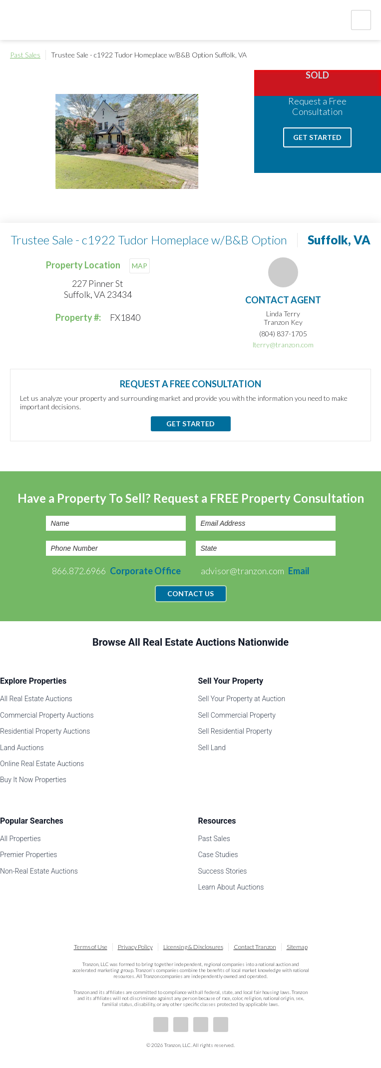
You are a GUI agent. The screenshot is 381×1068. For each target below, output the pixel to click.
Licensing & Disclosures (193, 947)
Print (366, 55)
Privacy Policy (135, 947)
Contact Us (190, 593)
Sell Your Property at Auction (242, 699)
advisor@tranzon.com (255, 570)
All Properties (20, 839)
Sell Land (212, 748)
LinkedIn (180, 1024)
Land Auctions (22, 748)
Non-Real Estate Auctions (39, 871)
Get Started (317, 137)
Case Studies (218, 855)
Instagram (220, 1024)
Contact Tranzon (255, 947)
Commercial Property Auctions (47, 715)
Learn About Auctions (231, 887)
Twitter (200, 1024)
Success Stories (222, 871)
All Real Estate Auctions (36, 699)
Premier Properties (28, 855)
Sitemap (297, 947)
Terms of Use (90, 947)
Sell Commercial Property (237, 715)
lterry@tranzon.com (283, 344)
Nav (361, 20)
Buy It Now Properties (33, 780)
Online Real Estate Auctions (42, 764)
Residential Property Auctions (45, 731)
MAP (139, 265)
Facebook (160, 1024)
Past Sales (25, 54)
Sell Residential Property (235, 731)
